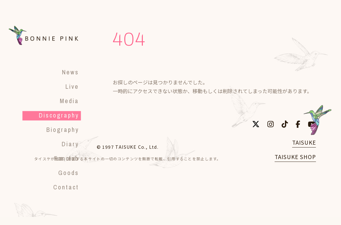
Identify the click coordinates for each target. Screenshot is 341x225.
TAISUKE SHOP (295, 157)
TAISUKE (304, 142)
